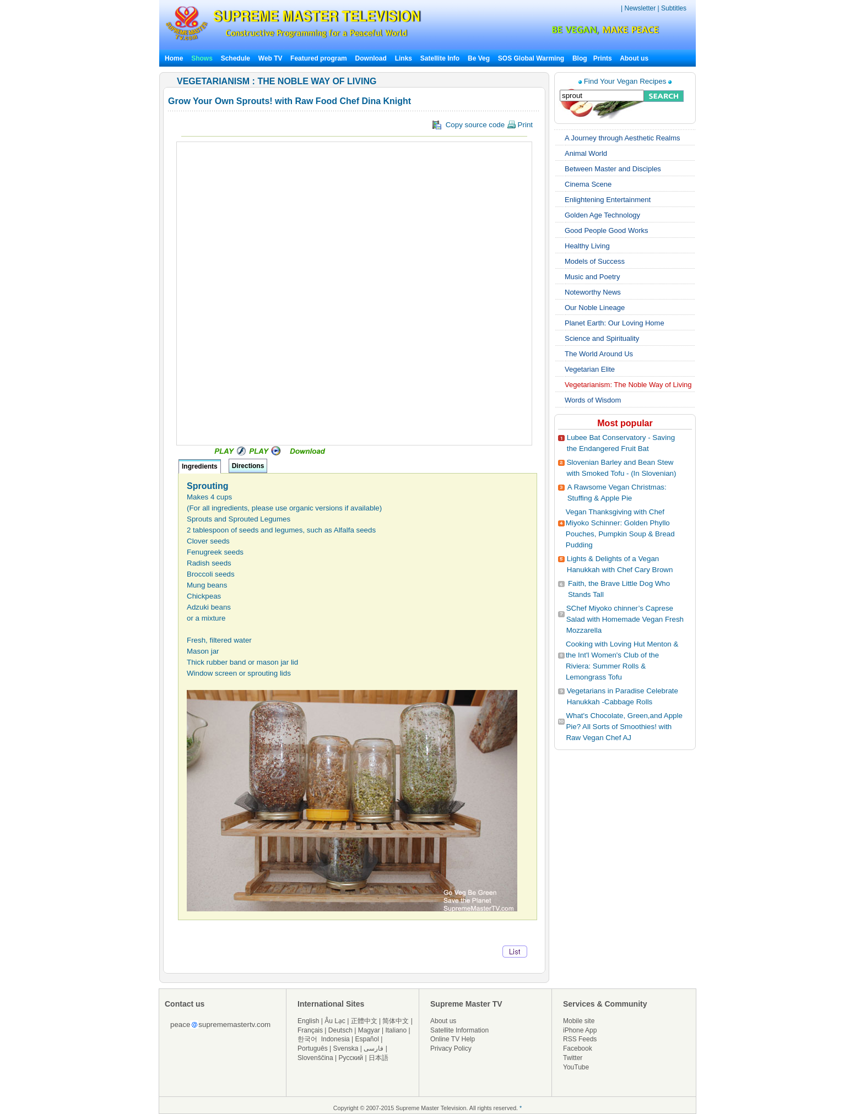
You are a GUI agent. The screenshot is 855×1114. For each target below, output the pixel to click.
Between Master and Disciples (613, 169)
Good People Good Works (606, 230)
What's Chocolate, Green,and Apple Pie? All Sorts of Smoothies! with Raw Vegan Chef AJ (624, 726)
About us (634, 58)
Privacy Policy (451, 1048)
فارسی (373, 1048)
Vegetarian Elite (590, 369)
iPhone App (580, 1030)
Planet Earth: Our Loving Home (614, 323)
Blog (579, 58)
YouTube (576, 1067)
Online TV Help (452, 1039)
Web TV (271, 58)
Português (312, 1048)
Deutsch (340, 1030)
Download (371, 58)
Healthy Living (587, 246)
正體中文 (364, 1021)
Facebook (577, 1048)
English (308, 1021)
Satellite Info (439, 58)
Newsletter (640, 8)
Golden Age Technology (602, 215)
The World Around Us (599, 354)
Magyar (369, 1030)
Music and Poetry (592, 277)
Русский (351, 1058)
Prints (603, 58)
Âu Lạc (334, 1021)
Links (403, 58)
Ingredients (200, 466)
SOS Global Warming (531, 58)
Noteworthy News (593, 292)
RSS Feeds (580, 1039)
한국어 (307, 1039)
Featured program (318, 58)
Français (310, 1030)
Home (174, 58)
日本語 (378, 1058)
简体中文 (395, 1021)
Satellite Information (459, 1030)
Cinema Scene (588, 184)
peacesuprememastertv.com (220, 1024)
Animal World (586, 153)
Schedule (235, 58)
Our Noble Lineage (595, 307)
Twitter (572, 1058)
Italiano (396, 1030)
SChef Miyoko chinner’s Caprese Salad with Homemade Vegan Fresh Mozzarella (625, 619)
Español (367, 1039)
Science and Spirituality (602, 338)
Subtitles (673, 8)
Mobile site (578, 1021)
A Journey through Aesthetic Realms (622, 138)
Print (520, 125)
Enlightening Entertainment (608, 199)
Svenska (346, 1048)
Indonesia (335, 1039)
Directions (248, 466)
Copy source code (482, 125)
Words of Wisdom (593, 400)
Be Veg (479, 58)
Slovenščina (315, 1058)
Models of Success (595, 261)
